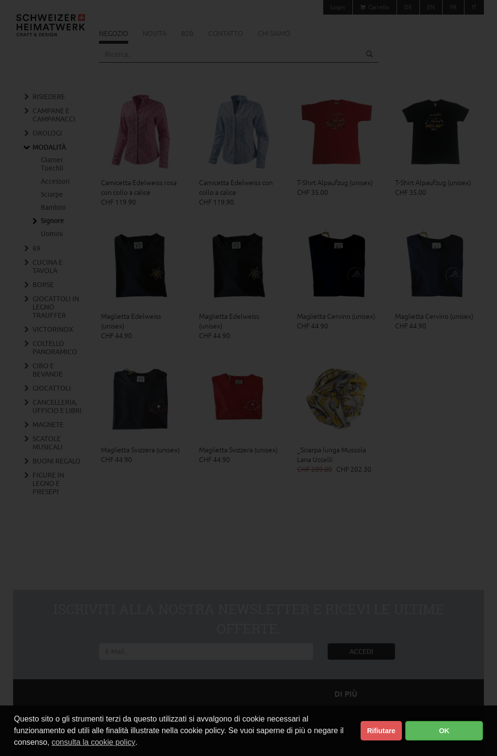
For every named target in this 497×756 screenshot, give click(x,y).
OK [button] (444, 731)
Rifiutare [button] (381, 731)
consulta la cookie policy (93, 742)
